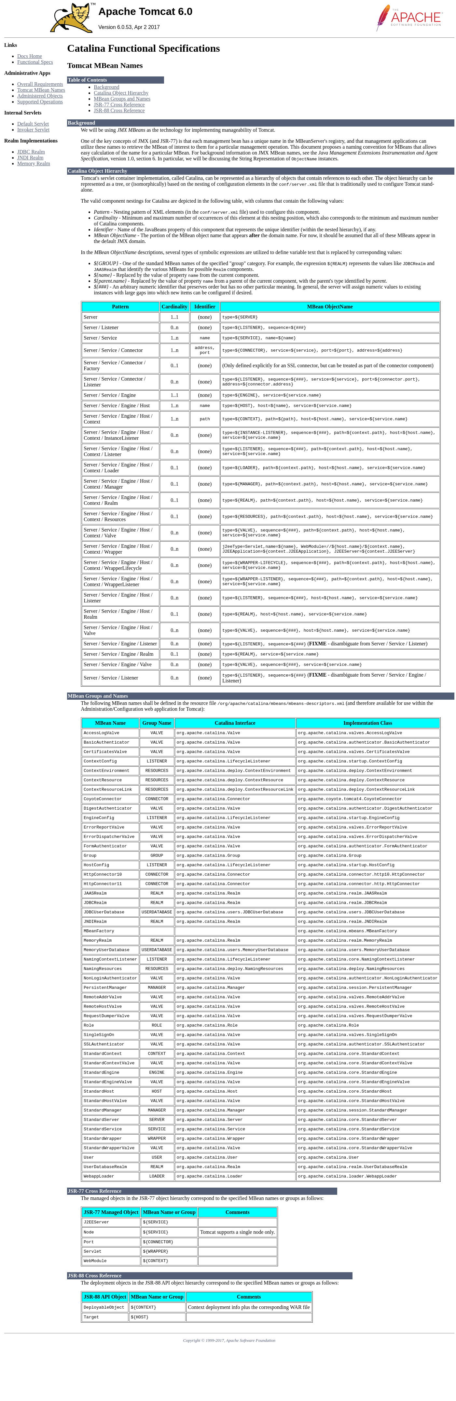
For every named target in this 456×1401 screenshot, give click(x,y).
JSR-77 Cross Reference (119, 104)
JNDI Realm (30, 157)
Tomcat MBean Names (41, 90)
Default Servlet (33, 124)
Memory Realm (33, 163)
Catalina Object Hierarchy (121, 93)
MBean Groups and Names (122, 98)
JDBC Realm (31, 152)
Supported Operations (40, 101)
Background (106, 87)
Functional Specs (35, 62)
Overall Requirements (40, 84)
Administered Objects (40, 96)
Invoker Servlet (33, 129)
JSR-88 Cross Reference (119, 110)
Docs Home (29, 56)
